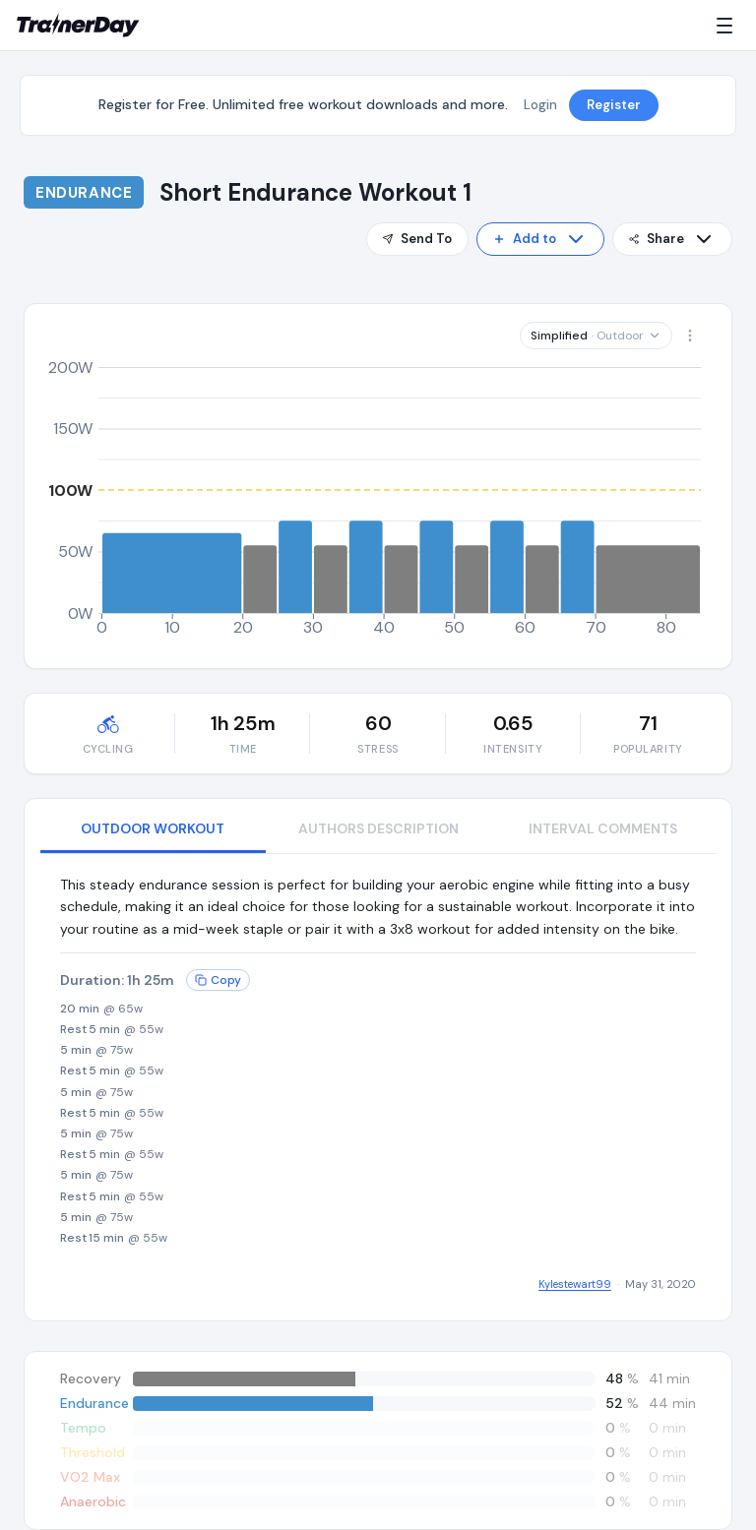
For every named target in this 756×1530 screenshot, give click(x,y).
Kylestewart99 (574, 1284)
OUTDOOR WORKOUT (152, 828)
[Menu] (728, 25)
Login (540, 104)
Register (614, 104)
